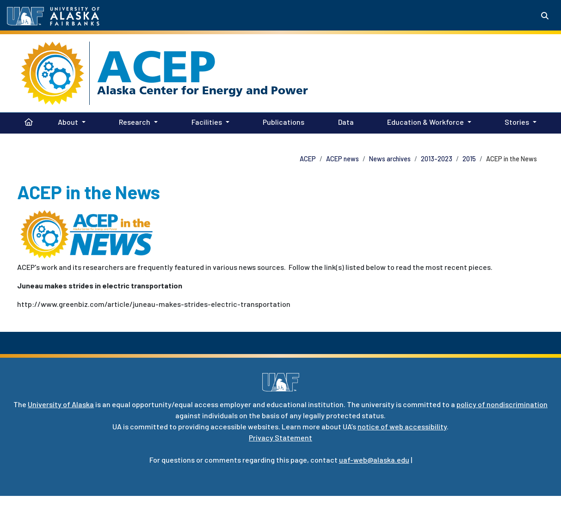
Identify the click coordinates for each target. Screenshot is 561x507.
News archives (390, 159)
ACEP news (342, 159)
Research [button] (134, 121)
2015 (469, 159)
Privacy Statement (280, 437)
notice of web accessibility (402, 426)
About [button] (68, 121)
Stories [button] (517, 121)
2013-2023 (436, 159)
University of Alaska (61, 404)
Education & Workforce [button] (425, 121)
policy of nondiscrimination (502, 404)
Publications (281, 121)
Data (344, 121)
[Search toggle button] (545, 15)
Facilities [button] (206, 121)
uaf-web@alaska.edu (374, 459)
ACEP (156, 66)
